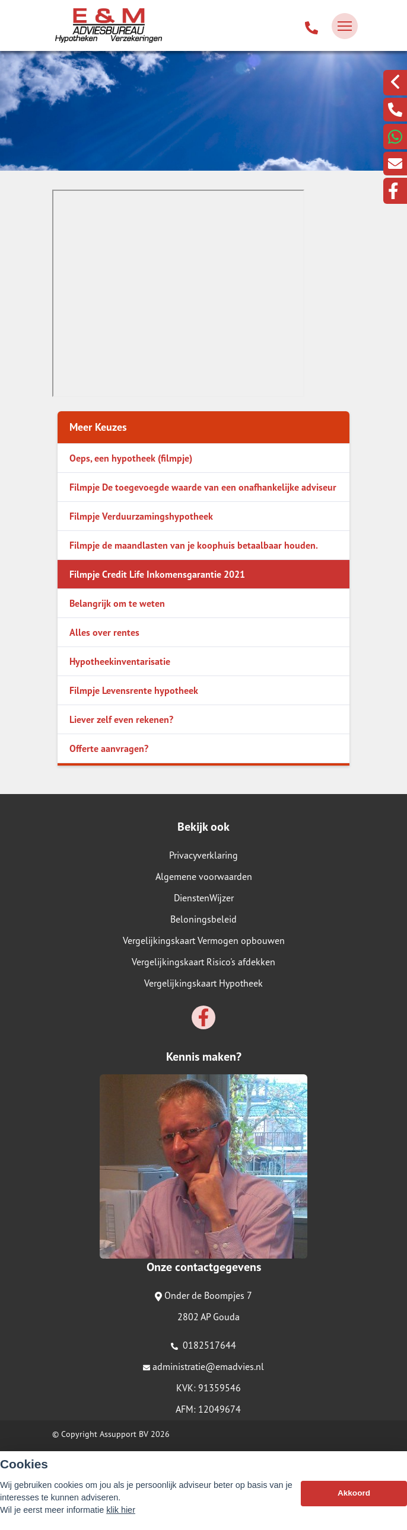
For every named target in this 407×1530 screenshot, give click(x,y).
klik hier (120, 1510)
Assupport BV (124, 1434)
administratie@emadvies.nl (203, 1366)
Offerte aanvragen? (108, 748)
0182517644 (203, 1345)
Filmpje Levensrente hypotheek (133, 690)
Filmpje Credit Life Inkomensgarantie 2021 (157, 574)
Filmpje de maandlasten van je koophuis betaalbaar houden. (193, 545)
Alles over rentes (104, 632)
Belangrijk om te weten (117, 603)
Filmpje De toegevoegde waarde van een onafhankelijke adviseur (202, 487)
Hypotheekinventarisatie (119, 661)
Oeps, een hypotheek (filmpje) (130, 458)
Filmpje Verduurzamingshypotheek (141, 516)
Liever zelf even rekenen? (121, 719)
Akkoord (354, 1493)
